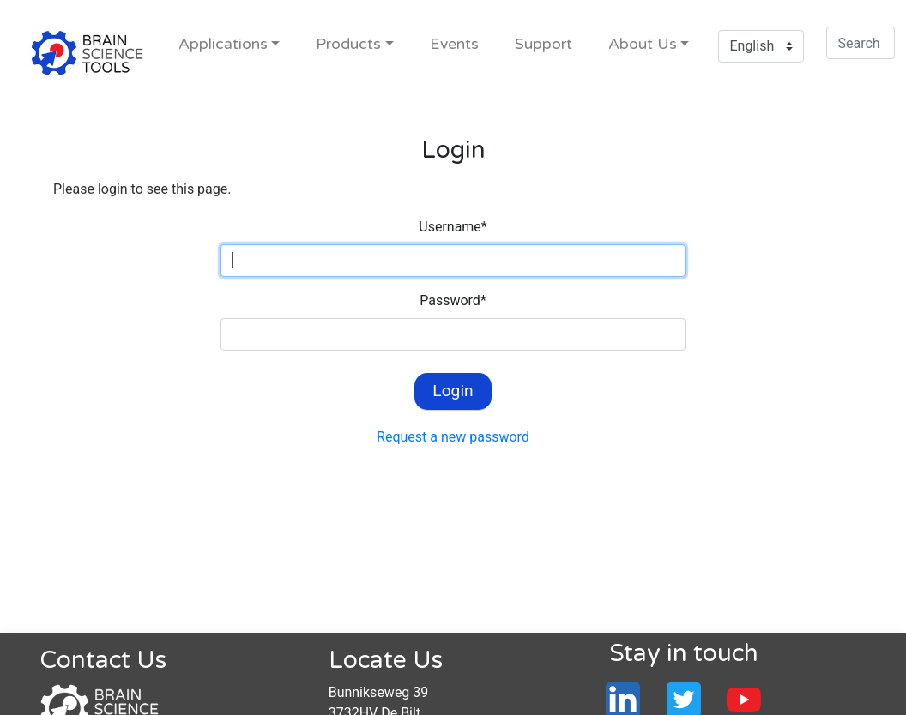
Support (543, 44)
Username (452, 227)
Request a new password (453, 437)
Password (453, 300)
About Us (642, 44)
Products (348, 44)
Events (454, 44)
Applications (223, 44)
